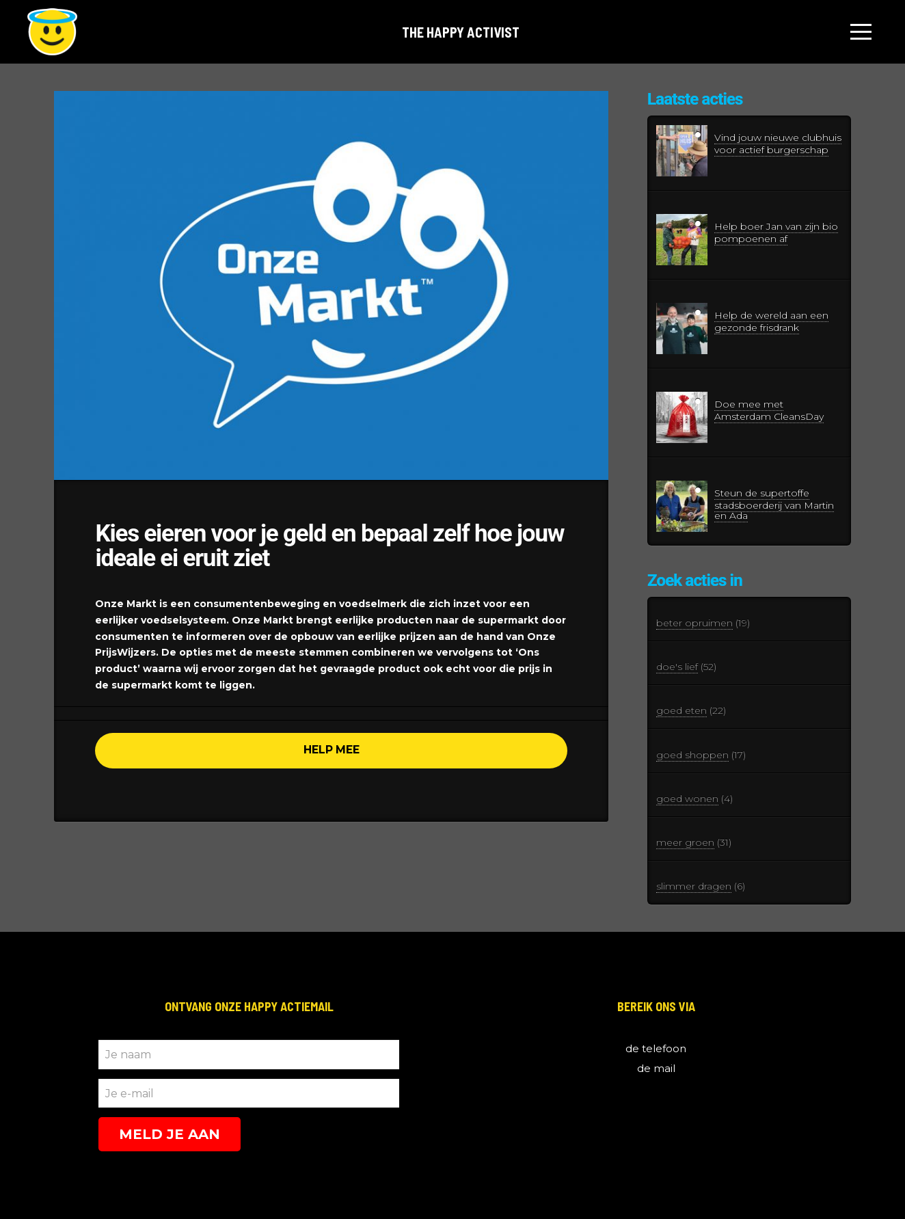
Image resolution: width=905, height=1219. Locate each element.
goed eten (681, 710)
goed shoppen (692, 755)
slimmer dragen (693, 886)
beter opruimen (694, 623)
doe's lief (677, 666)
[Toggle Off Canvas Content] (861, 32)
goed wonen (687, 798)
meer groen (685, 842)
